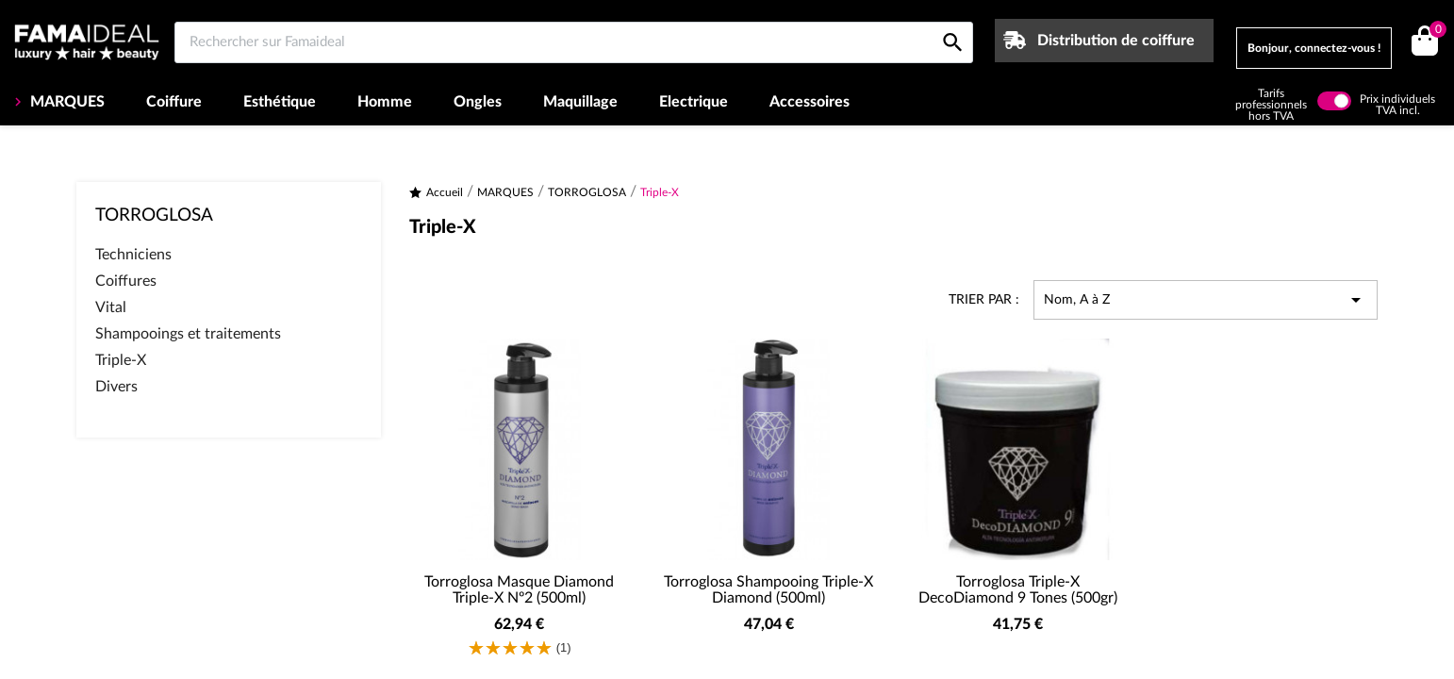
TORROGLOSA (154, 215)
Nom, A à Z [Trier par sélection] (1205, 300)
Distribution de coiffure (1116, 40)
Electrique (693, 101)
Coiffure (174, 101)
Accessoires (809, 101)
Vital (110, 307)
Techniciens (133, 254)
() (1434, 31)
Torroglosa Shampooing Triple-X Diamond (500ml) (768, 590)
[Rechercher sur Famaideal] (573, 42)
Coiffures (126, 281)
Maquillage (580, 101)
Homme (384, 101)
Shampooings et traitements (188, 333)
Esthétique (279, 101)
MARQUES (65, 101)
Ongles (478, 101)
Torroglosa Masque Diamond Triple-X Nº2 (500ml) (519, 590)
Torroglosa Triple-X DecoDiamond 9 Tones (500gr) (1017, 590)
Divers (116, 386)
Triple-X (120, 360)
